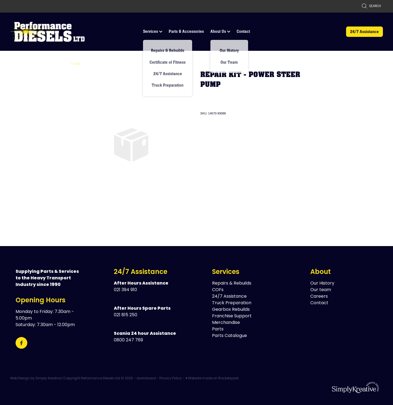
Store (76, 64)
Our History (322, 283)
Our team (320, 290)
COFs (218, 290)
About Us (220, 31)
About (320, 272)
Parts (218, 329)
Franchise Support (232, 316)
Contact (243, 31)
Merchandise (226, 322)
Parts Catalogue (229, 335)
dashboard (146, 378)
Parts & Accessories (186, 31)
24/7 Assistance (364, 31)
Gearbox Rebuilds (231, 309)
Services (152, 31)
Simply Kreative (48, 378)
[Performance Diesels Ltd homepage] (47, 31)
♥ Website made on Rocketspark (212, 378)
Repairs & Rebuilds (231, 283)
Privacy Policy (170, 378)
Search (371, 6)
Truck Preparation (231, 303)
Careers (319, 296)
